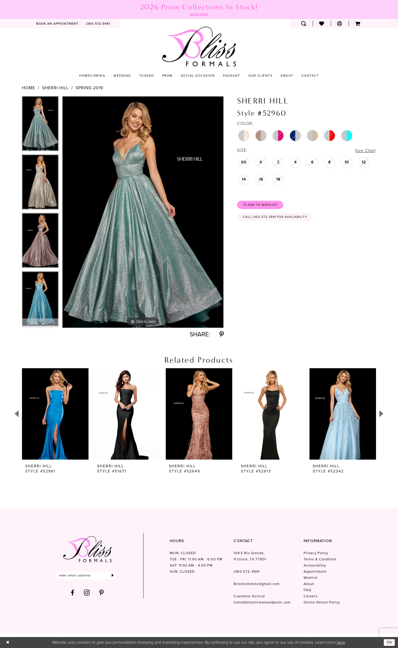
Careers (311, 596)
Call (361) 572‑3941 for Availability (276, 217)
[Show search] (304, 23)
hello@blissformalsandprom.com (262, 602)
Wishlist (311, 577)
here (341, 642)
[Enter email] (87, 576)
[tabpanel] (40, 125)
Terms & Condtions (320, 559)
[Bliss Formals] (199, 47)
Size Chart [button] (365, 150)
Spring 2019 (89, 88)
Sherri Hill (55, 88)
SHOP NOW (199, 14)
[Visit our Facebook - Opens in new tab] (73, 593)
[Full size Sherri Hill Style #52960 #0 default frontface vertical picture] (142, 212)
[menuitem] (57, 23)
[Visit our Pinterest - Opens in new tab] (101, 593)
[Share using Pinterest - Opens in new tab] (221, 335)
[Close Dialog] (8, 642)
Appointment (315, 571)
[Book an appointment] (57, 23)
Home (28, 88)
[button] (340, 23)
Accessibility (315, 565)
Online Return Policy (322, 602)
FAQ (307, 590)
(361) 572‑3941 (246, 571)
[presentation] (55, 414)
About (309, 584)
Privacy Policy (316, 553)
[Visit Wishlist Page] (322, 23)
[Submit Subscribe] (115, 576)
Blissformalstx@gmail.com (257, 584)
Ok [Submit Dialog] (389, 642)
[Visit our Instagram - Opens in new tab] (87, 593)
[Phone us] (98, 23)
